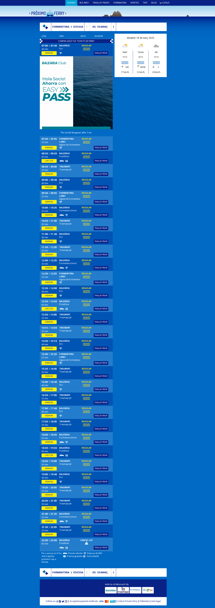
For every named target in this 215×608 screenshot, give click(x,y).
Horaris (71, 3)
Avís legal (156, 601)
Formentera (119, 3)
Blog (154, 3)
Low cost (49, 161)
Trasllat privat (101, 3)
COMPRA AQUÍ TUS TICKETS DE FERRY (76, 41)
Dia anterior (86, 27)
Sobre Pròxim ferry (127, 601)
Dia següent (113, 27)
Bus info (84, 3)
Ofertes (134, 3)
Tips (145, 3)
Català (165, 3)
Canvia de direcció (45, 27)
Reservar (49, 53)
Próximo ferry (47, 13)
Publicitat (144, 601)
